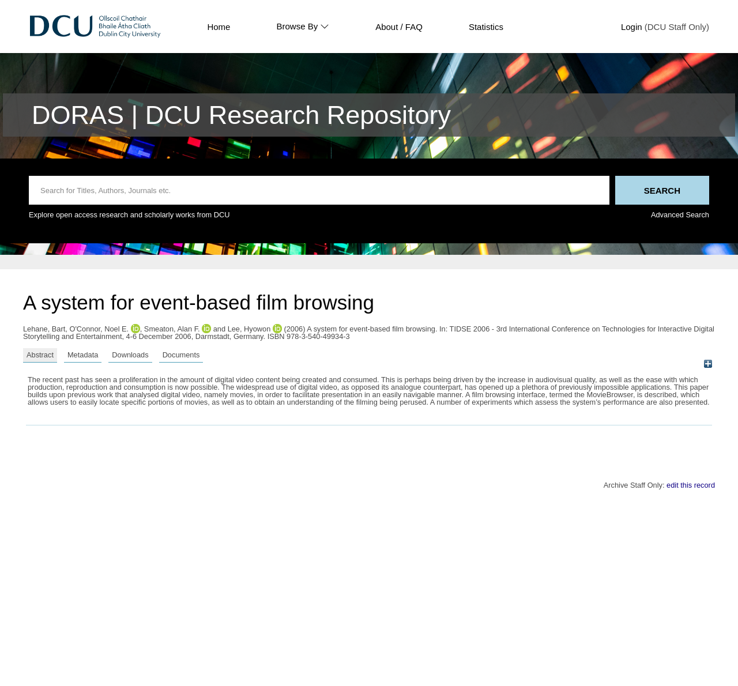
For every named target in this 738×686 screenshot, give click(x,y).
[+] (707, 364)
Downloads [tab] (130, 354)
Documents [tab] (181, 354)
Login (631, 27)
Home (218, 27)
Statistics (486, 27)
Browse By (302, 26)
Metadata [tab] (82, 354)
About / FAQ (399, 27)
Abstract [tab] (40, 354)
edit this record (691, 485)
